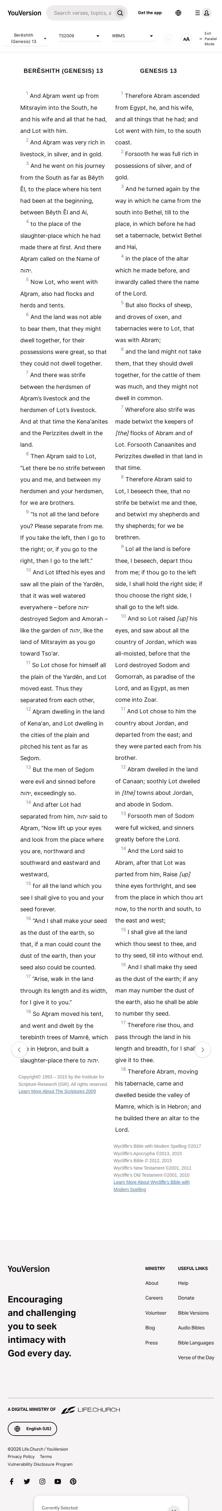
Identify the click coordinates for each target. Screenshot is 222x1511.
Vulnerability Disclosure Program (40, 1464)
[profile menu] (202, 12)
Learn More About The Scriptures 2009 (57, 1091)
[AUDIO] (168, 39)
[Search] (79, 13)
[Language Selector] (178, 12)
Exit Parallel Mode (208, 38)
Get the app (150, 12)
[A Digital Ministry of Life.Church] (111, 1406)
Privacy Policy (21, 1456)
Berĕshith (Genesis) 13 (29, 38)
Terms (46, 1456)
